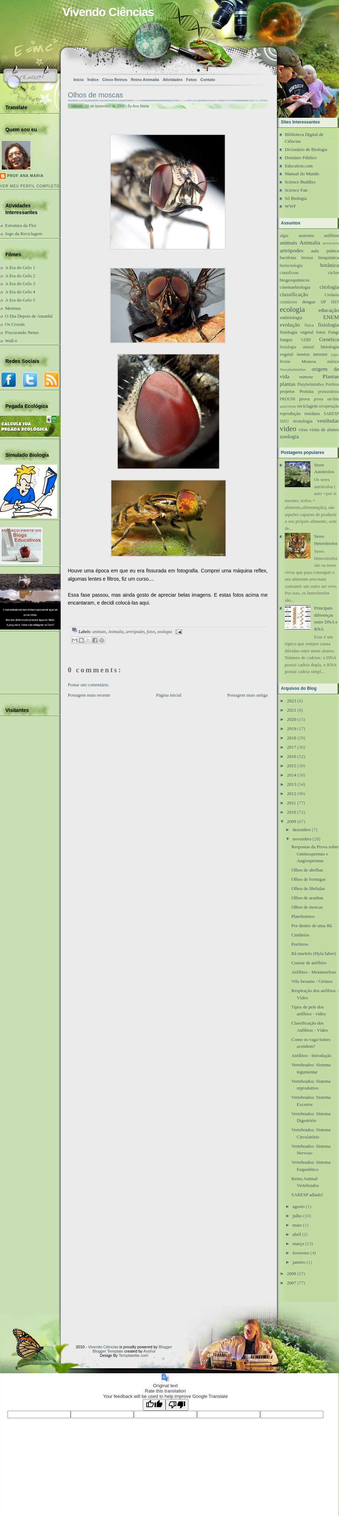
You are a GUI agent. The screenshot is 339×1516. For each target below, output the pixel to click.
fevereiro (301, 1252)
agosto (299, 1206)
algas (284, 235)
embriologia (291, 317)
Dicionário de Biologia (306, 149)
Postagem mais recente (89, 695)
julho (297, 1215)
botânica (329, 265)
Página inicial (168, 695)
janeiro (299, 1262)
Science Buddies (300, 182)
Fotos (191, 79)
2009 (291, 821)
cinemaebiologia (295, 287)
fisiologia (328, 325)
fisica (309, 325)
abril (297, 1234)
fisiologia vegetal (296, 332)
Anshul (149, 1351)
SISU (284, 421)
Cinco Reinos (114, 79)
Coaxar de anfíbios (308, 962)
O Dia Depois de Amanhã (29, 316)
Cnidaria (332, 295)
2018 (291, 738)
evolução (290, 325)
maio (297, 1225)
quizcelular (288, 406)
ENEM (331, 317)
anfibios (331, 235)
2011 (291, 802)
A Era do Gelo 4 (20, 291)
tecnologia (303, 421)
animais (99, 631)
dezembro (302, 829)
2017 (291, 747)
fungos (286, 339)
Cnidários (300, 935)
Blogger (165, 1347)
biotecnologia (291, 265)
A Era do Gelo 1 (20, 267)
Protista (306, 391)
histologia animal (297, 347)
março (298, 1243)
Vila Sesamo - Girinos (311, 981)
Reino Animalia (145, 79)
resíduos (312, 413)
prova (304, 398)
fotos (151, 631)
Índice (93, 79)
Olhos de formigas (308, 879)
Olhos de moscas (95, 95)
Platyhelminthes (310, 384)
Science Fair (296, 190)
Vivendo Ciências (108, 12)
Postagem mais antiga (247, 695)
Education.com (299, 165)
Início (79, 79)
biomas (307, 258)
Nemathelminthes (293, 370)
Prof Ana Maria (25, 176)
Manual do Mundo (302, 173)
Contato (207, 79)
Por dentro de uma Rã (311, 925)
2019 (291, 728)
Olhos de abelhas (307, 870)
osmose (306, 376)
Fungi (333, 332)
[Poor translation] (177, 1405)
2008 (291, 1273)
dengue (309, 301)
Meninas (13, 308)
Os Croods (15, 324)
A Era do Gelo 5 (20, 300)
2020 (291, 719)
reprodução (290, 413)
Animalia (116, 631)
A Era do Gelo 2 (20, 275)
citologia (329, 287)
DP (323, 302)
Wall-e (11, 340)
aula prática (325, 250)
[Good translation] (154, 1405)
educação (328, 310)
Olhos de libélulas (308, 888)
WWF (290, 206)
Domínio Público (301, 157)
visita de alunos (324, 429)
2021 (291, 710)
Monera (309, 361)
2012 (291, 793)
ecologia (292, 309)
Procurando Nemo (22, 332)
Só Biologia (296, 198)
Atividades (173, 79)
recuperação (329, 406)
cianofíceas (289, 273)
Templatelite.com (133, 1355)
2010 (291, 812)
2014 (291, 775)
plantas (287, 384)
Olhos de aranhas (307, 897)
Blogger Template (108, 1351)
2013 (291, 784)
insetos (303, 354)
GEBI (306, 340)
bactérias (288, 257)
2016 (291, 756)
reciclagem (307, 406)
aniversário (331, 243)
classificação (294, 294)
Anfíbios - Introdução (311, 1055)
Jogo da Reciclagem (23, 233)
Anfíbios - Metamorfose (313, 972)
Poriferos (299, 944)
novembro (302, 839)
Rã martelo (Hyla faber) (313, 953)
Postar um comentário (88, 684)
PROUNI (287, 399)
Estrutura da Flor (20, 225)
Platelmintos (302, 916)
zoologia (164, 631)
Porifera (332, 384)
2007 (291, 1282)
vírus (303, 429)
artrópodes (135, 631)
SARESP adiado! (307, 1194)
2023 (291, 700)
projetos (287, 391)
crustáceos (288, 302)
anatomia (306, 235)
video (288, 428)
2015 (291, 765)
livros (285, 361)
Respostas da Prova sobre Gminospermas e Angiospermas (315, 853)
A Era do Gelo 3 (20, 283)
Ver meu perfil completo (30, 186)
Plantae (331, 376)
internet (320, 354)
